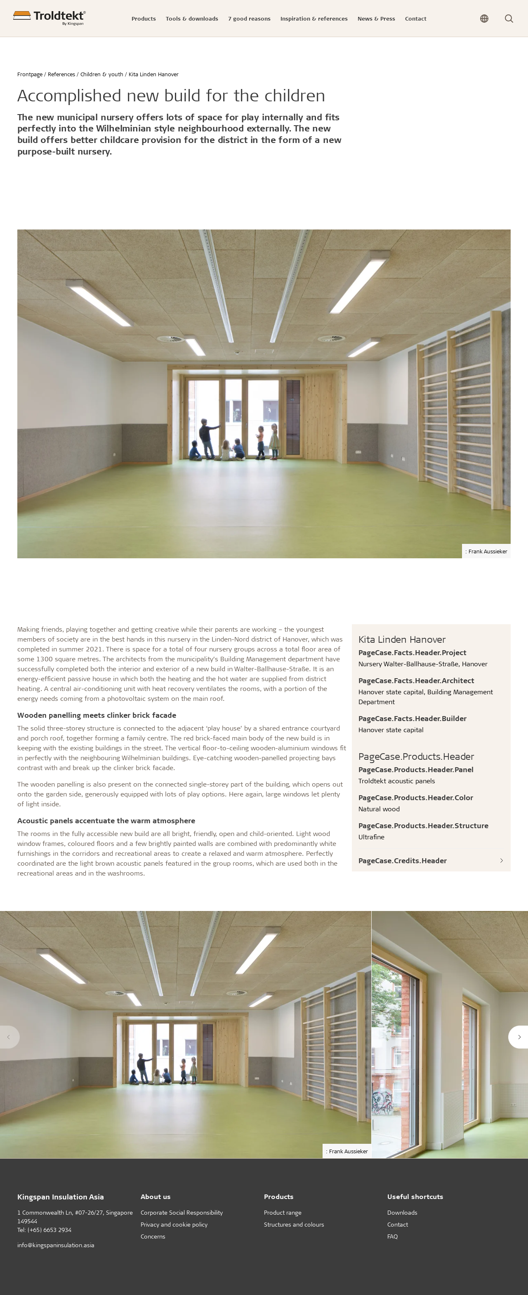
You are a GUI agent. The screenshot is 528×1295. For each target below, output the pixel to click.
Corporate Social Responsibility (182, 1212)
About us (156, 1196)
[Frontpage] (49, 18)
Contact (397, 1224)
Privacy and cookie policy (174, 1224)
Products (279, 1196)
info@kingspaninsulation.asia (55, 1245)
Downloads (402, 1212)
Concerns (153, 1236)
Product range (283, 1212)
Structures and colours (294, 1224)
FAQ (392, 1236)
